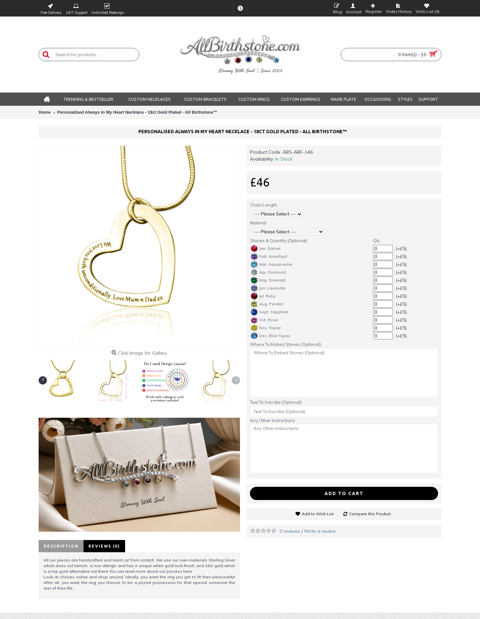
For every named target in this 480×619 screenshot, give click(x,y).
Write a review (320, 531)
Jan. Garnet (266, 248)
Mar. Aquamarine (271, 264)
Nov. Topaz (266, 328)
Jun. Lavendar (268, 288)
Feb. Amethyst (269, 256)
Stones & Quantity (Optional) (278, 240)
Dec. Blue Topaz (271, 335)
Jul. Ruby (263, 296)
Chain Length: (264, 205)
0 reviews (290, 531)
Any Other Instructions (272, 420)
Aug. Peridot (267, 304)
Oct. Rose (264, 320)
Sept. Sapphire (269, 312)
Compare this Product (370, 513)
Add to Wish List (318, 513)
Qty (376, 240)
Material (258, 222)
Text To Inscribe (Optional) (276, 402)
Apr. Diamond (268, 272)
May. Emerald (268, 280)
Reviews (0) (104, 546)
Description (61, 546)
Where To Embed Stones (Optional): (286, 344)
